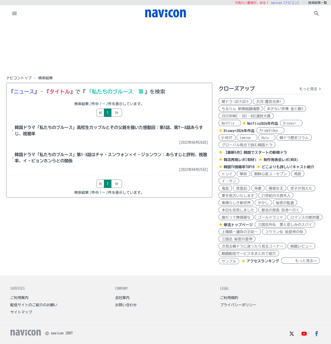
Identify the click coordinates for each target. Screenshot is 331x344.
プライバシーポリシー (238, 305)
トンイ (227, 174)
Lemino (247, 138)
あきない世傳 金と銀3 (285, 109)
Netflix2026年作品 (262, 123)
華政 (243, 174)
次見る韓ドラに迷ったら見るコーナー (252, 246)
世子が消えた (301, 188)
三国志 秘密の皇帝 (237, 239)
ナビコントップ (19, 78)
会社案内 (122, 298)
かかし (263, 203)
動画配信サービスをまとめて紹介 (249, 253)
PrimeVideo (270, 130)
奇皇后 (241, 188)
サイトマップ (21, 312)
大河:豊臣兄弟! (268, 101)
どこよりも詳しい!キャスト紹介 (288, 167)
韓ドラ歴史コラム (294, 138)
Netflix (230, 123)
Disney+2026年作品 (239, 131)
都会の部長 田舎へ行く (280, 210)
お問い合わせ (126, 305)
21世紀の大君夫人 (275, 195)
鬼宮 (225, 188)
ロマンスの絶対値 (304, 217)
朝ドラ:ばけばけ (235, 101)
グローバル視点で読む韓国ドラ (247, 145)
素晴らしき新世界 (236, 203)
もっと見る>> (300, 261)
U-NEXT (227, 138)
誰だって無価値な (236, 217)
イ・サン (229, 181)
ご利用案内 (19, 298)
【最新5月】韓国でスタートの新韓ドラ (255, 152)
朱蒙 (257, 188)
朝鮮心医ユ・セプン (270, 174)
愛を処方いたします (238, 195)
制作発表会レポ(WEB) (281, 160)
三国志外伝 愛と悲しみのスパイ (285, 224)
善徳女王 (276, 188)
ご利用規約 (229, 298)
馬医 (297, 174)
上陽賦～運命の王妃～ (240, 232)
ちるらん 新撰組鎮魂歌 (241, 109)
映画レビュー (301, 246)
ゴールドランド (270, 217)
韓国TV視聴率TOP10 (239, 167)
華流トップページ (238, 225)
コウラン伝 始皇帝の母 (284, 232)
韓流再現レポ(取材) (240, 160)
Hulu (266, 138)
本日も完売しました (238, 210)
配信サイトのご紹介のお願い (33, 305)
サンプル (229, 261)
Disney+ (291, 123)
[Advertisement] (165, 47)
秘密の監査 (285, 203)
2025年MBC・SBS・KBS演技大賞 (246, 116)
